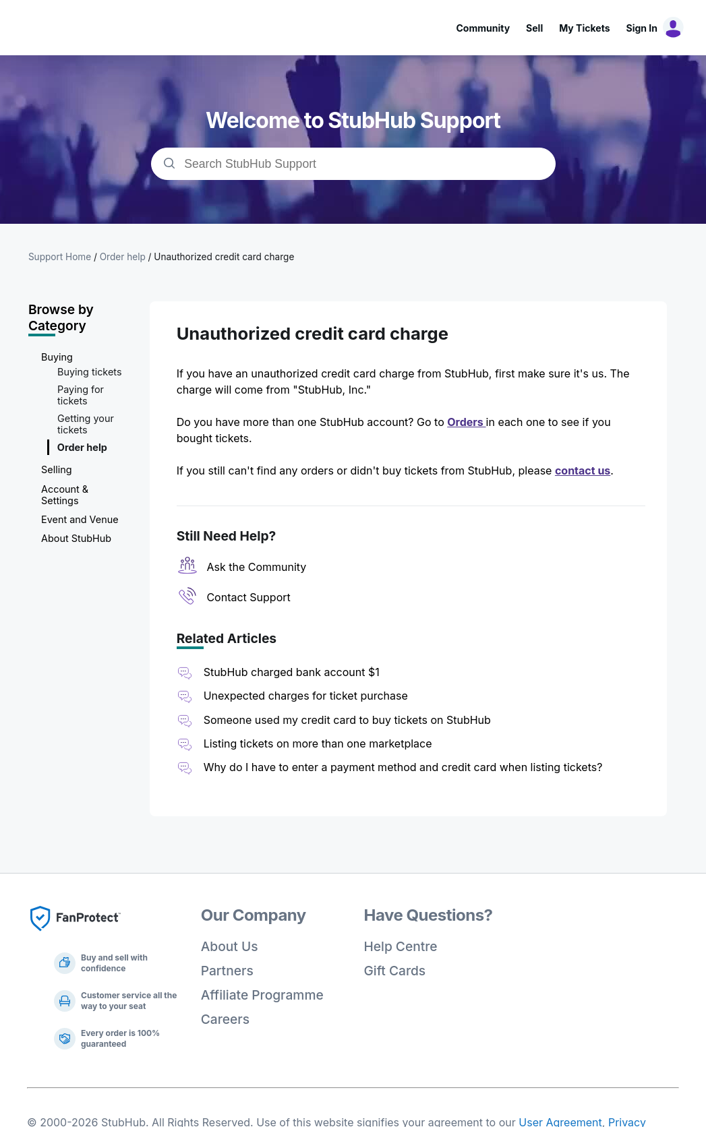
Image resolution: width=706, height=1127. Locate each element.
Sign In (641, 28)
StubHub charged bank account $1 (292, 672)
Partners (227, 971)
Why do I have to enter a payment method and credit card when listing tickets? (403, 767)
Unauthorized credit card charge (224, 256)
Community (483, 28)
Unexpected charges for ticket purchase (306, 695)
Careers (225, 1019)
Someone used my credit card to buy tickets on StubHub (347, 720)
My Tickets (584, 28)
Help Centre (401, 946)
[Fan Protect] (75, 935)
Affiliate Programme (262, 995)
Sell (534, 28)
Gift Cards (395, 971)
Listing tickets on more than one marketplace (318, 743)
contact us (582, 470)
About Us (229, 946)
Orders (466, 422)
